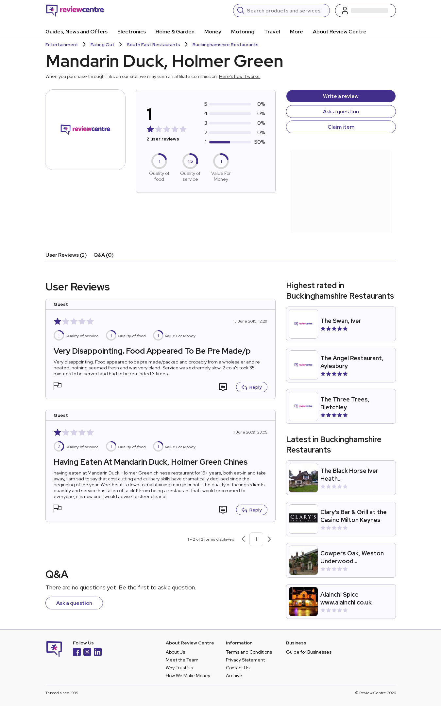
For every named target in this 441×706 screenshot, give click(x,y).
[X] (87, 653)
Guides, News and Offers (76, 31)
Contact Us (237, 668)
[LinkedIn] (98, 653)
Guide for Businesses (308, 652)
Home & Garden (175, 31)
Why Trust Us (179, 668)
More (296, 31)
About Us (175, 652)
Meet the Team (182, 660)
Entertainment (61, 44)
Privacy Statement (245, 660)
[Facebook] (77, 653)
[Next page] (269, 539)
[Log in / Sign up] (365, 10)
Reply (252, 387)
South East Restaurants (153, 44)
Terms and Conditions (249, 652)
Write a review (341, 96)
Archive (234, 675)
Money (212, 31)
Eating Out (102, 44)
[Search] (286, 10)
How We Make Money (188, 675)
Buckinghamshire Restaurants (226, 44)
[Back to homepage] (75, 10)
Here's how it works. (240, 76)
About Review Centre (339, 31)
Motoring (242, 31)
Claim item (341, 126)
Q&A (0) (103, 254)
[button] (57, 386)
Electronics (131, 31)
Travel (272, 31)
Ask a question (341, 111)
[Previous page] (243, 539)
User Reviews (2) (66, 254)
